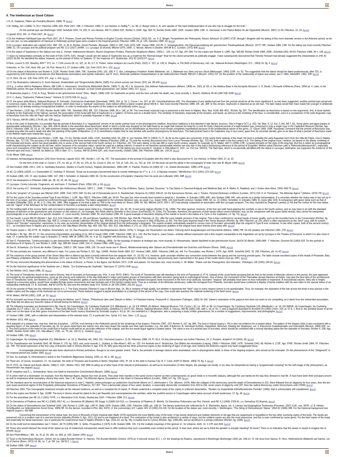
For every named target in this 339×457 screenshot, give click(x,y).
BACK (69, 21)
